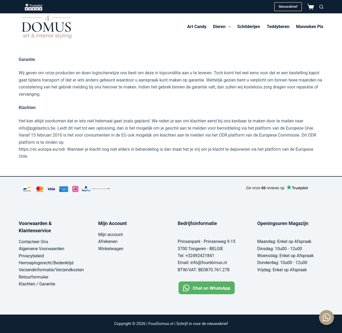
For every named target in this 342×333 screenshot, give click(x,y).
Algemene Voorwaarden (41, 248)
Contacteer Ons (33, 241)
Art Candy (196, 26)
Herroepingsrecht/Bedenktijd (46, 262)
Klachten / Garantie (37, 283)
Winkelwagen (110, 248)
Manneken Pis (309, 26)
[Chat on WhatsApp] (211, 287)
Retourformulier (34, 277)
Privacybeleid (31, 255)
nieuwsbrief (217, 323)
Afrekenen (108, 241)
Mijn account (110, 234)
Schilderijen (248, 26)
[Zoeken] (321, 7)
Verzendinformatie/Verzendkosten (51, 269)
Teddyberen (278, 26)
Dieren (223, 27)
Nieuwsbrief (288, 7)
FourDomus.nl (160, 323)
